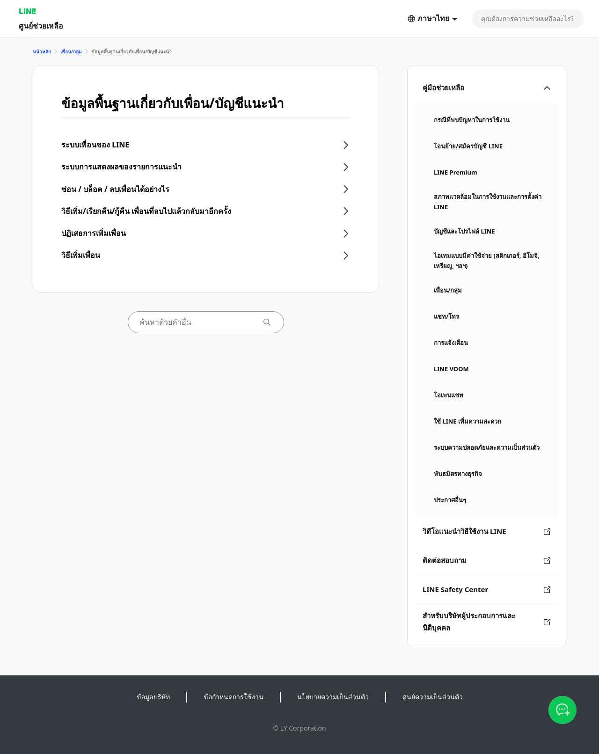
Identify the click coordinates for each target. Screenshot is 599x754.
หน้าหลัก (42, 51)
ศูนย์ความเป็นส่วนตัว (432, 696)
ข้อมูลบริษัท (153, 696)
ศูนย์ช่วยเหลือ (41, 25)
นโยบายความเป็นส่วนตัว (333, 696)
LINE (27, 11)
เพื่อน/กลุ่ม (71, 51)
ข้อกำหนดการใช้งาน (233, 696)
